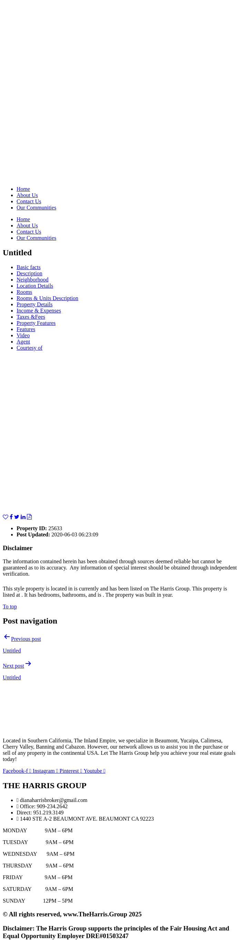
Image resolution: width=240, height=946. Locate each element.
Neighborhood (32, 279)
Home (23, 189)
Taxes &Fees (31, 317)
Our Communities (36, 207)
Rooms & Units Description (47, 298)
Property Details (34, 304)
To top (10, 606)
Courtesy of (29, 348)
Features (26, 329)
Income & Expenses (39, 310)
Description (29, 273)
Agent (23, 342)
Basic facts (29, 267)
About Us (27, 195)
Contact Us (29, 201)
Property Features (36, 323)
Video (23, 335)
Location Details (35, 286)
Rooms (24, 292)
